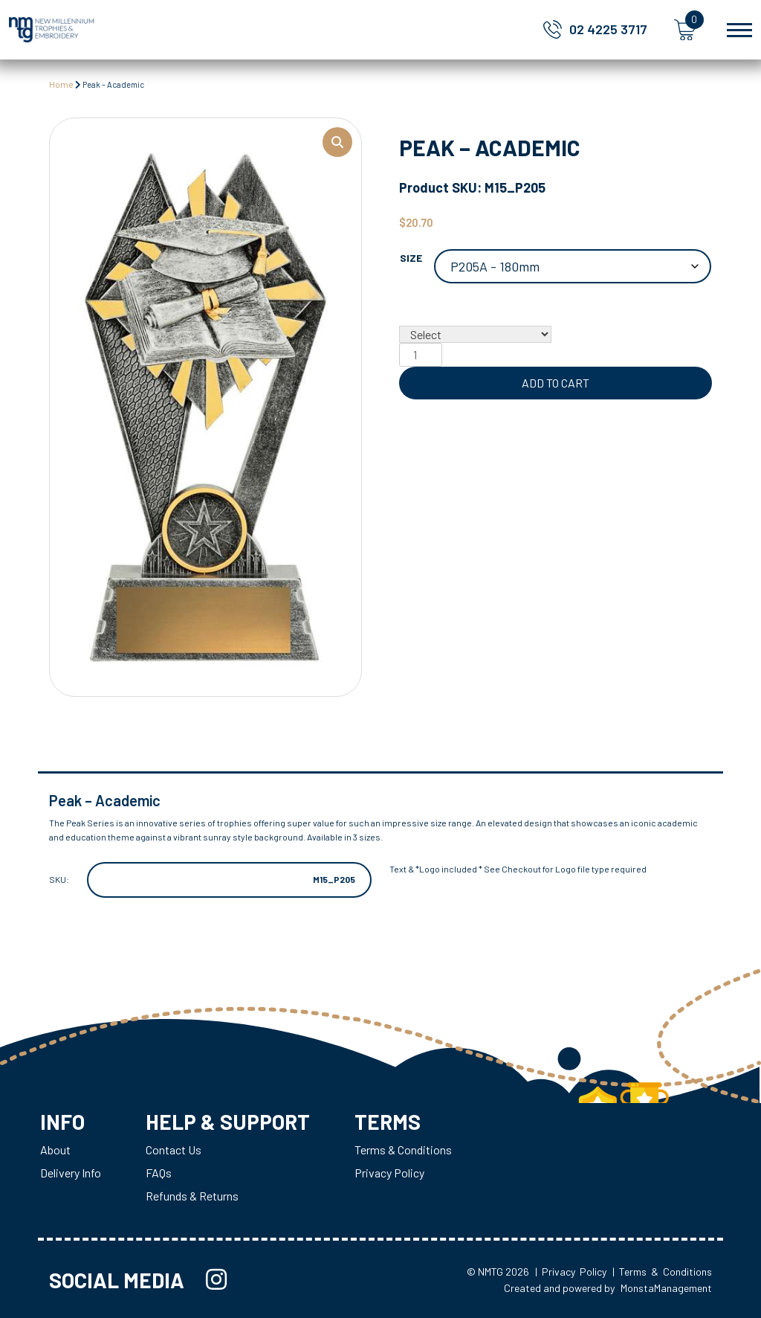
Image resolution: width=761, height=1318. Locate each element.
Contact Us (173, 1149)
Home (61, 84)
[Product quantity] (420, 355)
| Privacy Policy (570, 1271)
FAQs (159, 1173)
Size (411, 257)
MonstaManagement (666, 1288)
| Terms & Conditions (662, 1271)
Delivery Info (70, 1173)
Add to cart (555, 383)
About (55, 1149)
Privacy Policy (389, 1173)
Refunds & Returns (192, 1196)
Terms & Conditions (403, 1149)
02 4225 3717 (608, 29)
